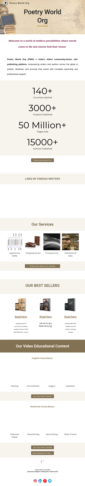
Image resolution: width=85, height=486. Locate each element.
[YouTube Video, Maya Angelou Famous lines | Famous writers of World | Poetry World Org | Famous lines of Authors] (61, 197)
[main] (42, 17)
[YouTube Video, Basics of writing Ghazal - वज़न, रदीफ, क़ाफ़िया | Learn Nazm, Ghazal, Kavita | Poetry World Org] (33, 423)
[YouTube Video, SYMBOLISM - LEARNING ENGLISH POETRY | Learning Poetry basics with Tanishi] (70, 374)
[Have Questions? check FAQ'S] (42, 453)
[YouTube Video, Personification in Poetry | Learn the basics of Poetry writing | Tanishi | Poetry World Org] (33, 374)
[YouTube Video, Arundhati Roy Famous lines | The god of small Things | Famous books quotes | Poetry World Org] (24, 197)
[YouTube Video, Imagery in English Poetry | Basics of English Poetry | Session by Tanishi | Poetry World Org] (51, 374)
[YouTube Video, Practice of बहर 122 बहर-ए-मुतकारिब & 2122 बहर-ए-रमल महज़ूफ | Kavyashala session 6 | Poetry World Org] (70, 423)
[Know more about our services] (42, 266)
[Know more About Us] (42, 160)
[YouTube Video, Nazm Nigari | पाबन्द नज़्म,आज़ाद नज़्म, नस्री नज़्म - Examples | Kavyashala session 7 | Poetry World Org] (51, 423)
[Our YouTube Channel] (42, 396)
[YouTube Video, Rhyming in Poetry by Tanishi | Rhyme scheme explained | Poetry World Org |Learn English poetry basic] (14, 374)
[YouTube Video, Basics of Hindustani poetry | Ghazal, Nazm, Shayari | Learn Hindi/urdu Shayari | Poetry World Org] (14, 423)
